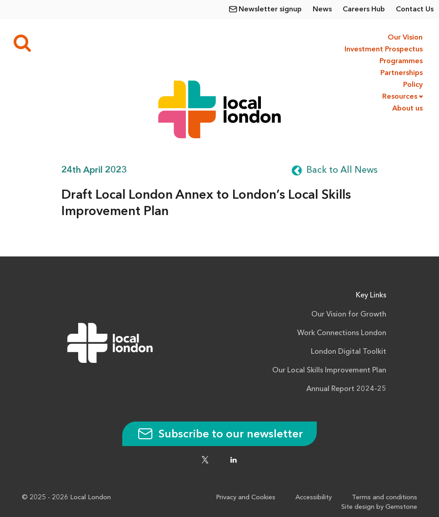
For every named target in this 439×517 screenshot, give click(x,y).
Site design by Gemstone (379, 507)
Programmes (401, 61)
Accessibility (313, 497)
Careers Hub (364, 9)
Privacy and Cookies (245, 497)
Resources (399, 96)
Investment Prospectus (383, 49)
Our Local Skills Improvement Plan (329, 370)
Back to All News (342, 170)
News (322, 9)
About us (407, 108)
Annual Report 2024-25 (346, 389)
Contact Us (415, 9)
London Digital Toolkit (348, 352)
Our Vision (405, 37)
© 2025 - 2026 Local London (66, 497)
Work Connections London (341, 333)
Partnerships (401, 73)
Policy (413, 85)
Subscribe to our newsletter (219, 434)
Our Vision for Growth (348, 314)
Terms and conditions (384, 497)
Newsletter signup (270, 9)
